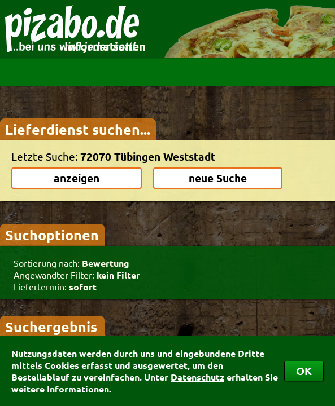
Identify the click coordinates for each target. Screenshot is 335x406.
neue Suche (218, 178)
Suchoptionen (52, 235)
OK (304, 371)
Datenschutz (197, 377)
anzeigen (76, 178)
